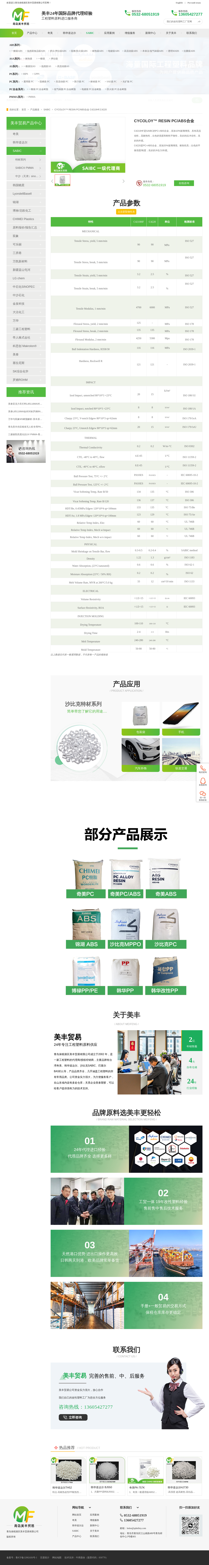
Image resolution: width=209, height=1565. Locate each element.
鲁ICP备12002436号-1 (26, 1557)
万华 (16, 320)
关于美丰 (94, 1531)
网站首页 (76, 1515)
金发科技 (18, 303)
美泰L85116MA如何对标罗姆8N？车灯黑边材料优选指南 (37, 413)
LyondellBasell (22, 193)
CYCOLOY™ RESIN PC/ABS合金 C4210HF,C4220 (81, 109)
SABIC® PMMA (24, 167)
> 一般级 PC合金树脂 (37, 89)
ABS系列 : (15, 45)
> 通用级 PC (28, 82)
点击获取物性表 (126, 211)
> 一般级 (40, 59)
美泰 (16, 354)
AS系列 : (14, 66)
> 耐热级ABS (97, 51)
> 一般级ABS (16, 51)
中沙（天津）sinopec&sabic (27, 176)
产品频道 (35, 109)
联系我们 (94, 1536)
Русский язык (194, 2)
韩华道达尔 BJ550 (101, 1487)
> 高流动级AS (62, 66)
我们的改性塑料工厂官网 (179, 21)
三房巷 (17, 253)
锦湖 (16, 202)
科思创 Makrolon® (25, 346)
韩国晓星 (18, 185)
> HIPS (24, 74)
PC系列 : (14, 81)
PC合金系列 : (17, 89)
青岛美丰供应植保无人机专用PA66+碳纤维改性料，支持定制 (39, 428)
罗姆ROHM (20, 379)
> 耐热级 (27, 59)
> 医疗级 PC (78, 82)
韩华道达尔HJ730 (178, 1487)
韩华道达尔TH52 (62, 1487)
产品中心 (76, 1536)
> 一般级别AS (28, 66)
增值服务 (94, 1520)
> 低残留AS (45, 66)
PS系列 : (14, 74)
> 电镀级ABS (113, 51)
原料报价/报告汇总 (25, 227)
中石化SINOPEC (24, 286)
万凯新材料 (20, 261)
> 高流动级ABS (130, 51)
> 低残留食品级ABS (35, 51)
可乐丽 (17, 244)
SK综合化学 (20, 371)
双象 (16, 236)
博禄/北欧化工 (22, 210)
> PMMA (31, 97)
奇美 (16, 134)
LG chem (19, 278)
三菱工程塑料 (21, 329)
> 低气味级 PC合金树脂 (64, 89)
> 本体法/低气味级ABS (151, 51)
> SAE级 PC (111, 82)
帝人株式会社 (21, 337)
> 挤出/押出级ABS (57, 51)
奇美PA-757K (137, 1487)
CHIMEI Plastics (23, 219)
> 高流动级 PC (61, 82)
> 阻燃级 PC (44, 82)
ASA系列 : (15, 58)
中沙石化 (18, 295)
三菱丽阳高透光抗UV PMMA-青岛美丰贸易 (30, 436)
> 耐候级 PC (95, 82)
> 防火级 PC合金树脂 (115, 89)
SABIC (47, 109)
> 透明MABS (172, 51)
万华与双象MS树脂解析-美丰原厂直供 (27, 420)
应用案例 (94, 1515)
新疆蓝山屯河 (21, 269)
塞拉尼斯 (18, 363)
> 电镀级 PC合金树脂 (90, 89)
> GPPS (36, 74)
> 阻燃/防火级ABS (78, 51)
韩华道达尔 (20, 142)
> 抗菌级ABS (188, 51)
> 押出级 (53, 59)
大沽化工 (18, 312)
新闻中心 (94, 1525)
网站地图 (56, 1557)
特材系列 (20, 159)
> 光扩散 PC (127, 82)
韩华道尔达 (78, 1525)
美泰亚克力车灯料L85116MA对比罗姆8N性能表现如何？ (37, 405)
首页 (24, 109)
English (179, 2)
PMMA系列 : (16, 97)
